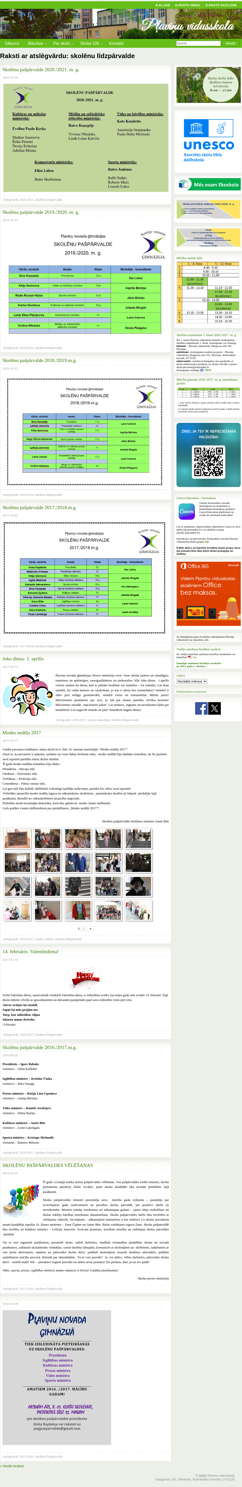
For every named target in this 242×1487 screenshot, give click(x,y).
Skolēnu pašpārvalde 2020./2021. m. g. (41, 69)
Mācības (35, 44)
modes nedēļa (44, 939)
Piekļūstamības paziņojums (191, 691)
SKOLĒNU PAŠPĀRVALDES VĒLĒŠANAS (48, 1165)
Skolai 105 (89, 44)
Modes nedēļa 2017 (22, 732)
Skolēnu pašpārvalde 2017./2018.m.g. (40, 507)
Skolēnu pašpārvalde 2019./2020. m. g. (41, 212)
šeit (194, 657)
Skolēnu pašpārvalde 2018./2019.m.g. (40, 360)
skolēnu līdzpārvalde (49, 200)
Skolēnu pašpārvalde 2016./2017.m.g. (40, 1047)
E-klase (163, 5)
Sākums (12, 43)
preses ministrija (99, 720)
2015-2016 (27, 1289)
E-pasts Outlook (221, 5)
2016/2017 (80, 720)
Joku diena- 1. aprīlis (23, 658)
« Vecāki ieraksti (12, 1466)
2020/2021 (27, 200)
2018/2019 (27, 495)
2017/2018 (27, 646)
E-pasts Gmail (188, 5)
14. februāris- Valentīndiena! (31, 951)
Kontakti (116, 43)
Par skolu (61, 44)
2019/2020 (27, 348)
